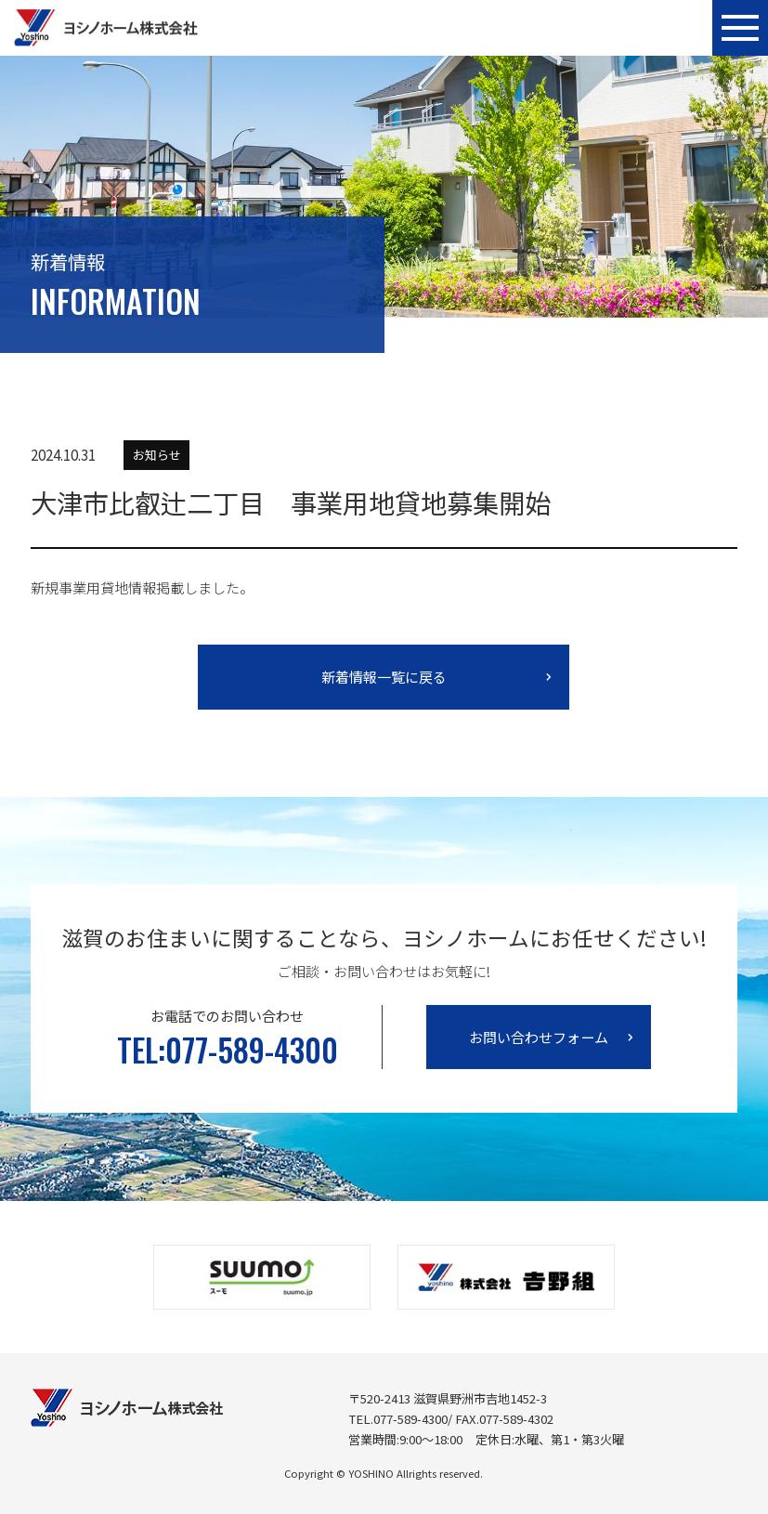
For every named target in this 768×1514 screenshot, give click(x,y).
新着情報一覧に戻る (384, 676)
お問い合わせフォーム (538, 1037)
